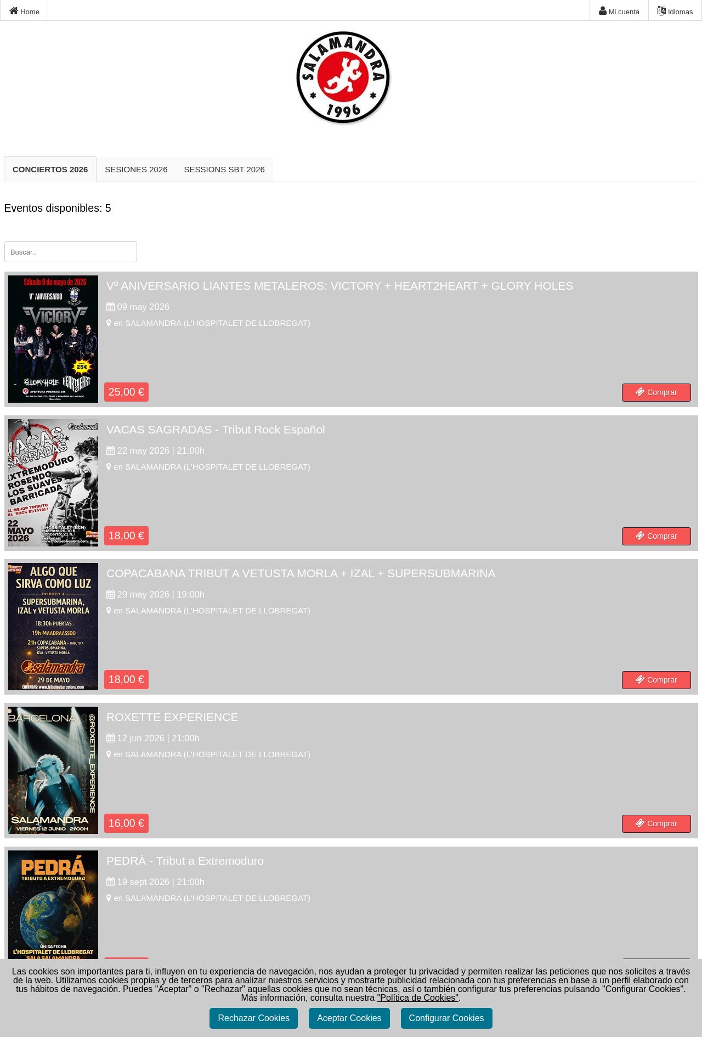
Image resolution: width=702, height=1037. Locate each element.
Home (24, 11)
